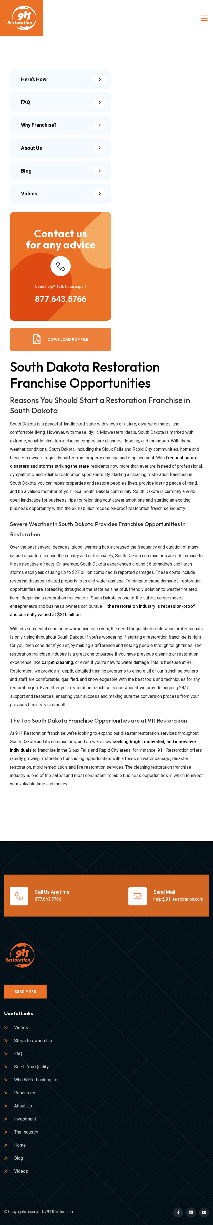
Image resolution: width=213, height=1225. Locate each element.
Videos (21, 1027)
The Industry (26, 1132)
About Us (23, 1106)
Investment (25, 1119)
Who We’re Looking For (36, 1079)
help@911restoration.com (178, 899)
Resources (24, 1092)
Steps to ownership (33, 1040)
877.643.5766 (61, 299)
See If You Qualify (31, 1066)
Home (20, 1145)
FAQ (18, 1053)
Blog (18, 1158)
